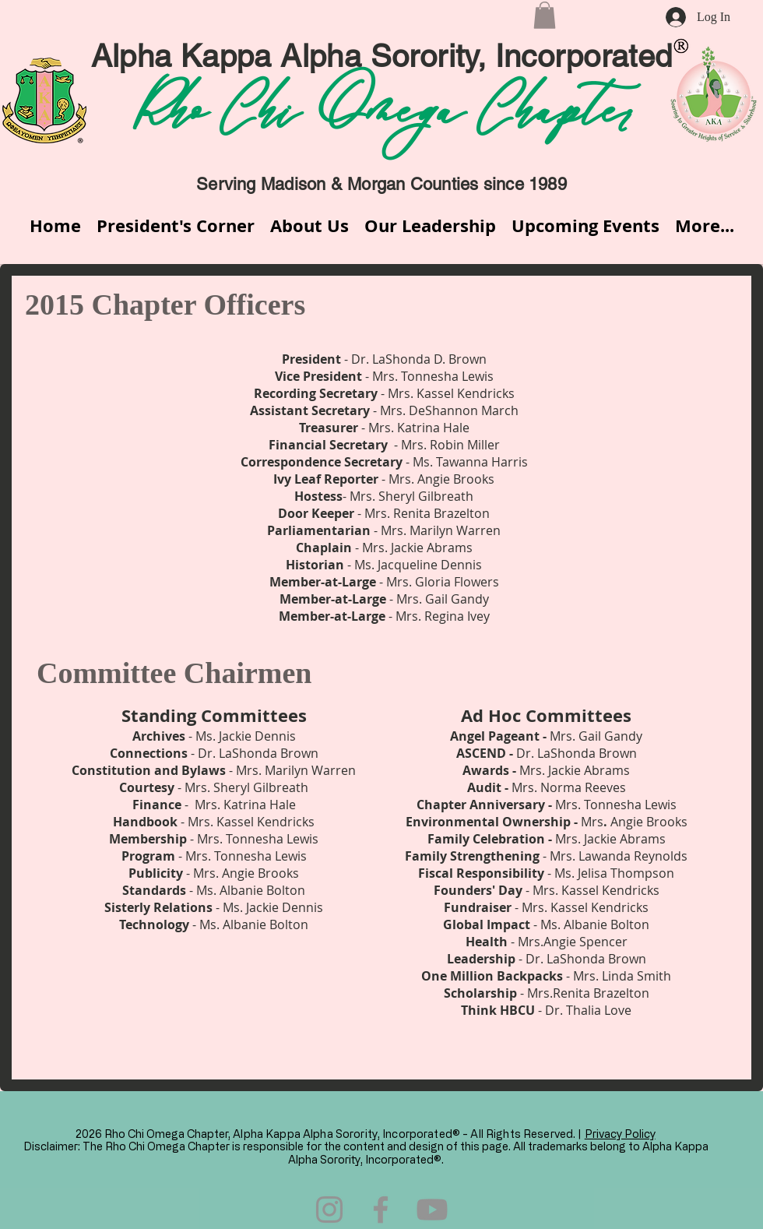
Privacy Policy (620, 1133)
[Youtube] (432, 1209)
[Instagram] (329, 1209)
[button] (544, 15)
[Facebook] (381, 1209)
